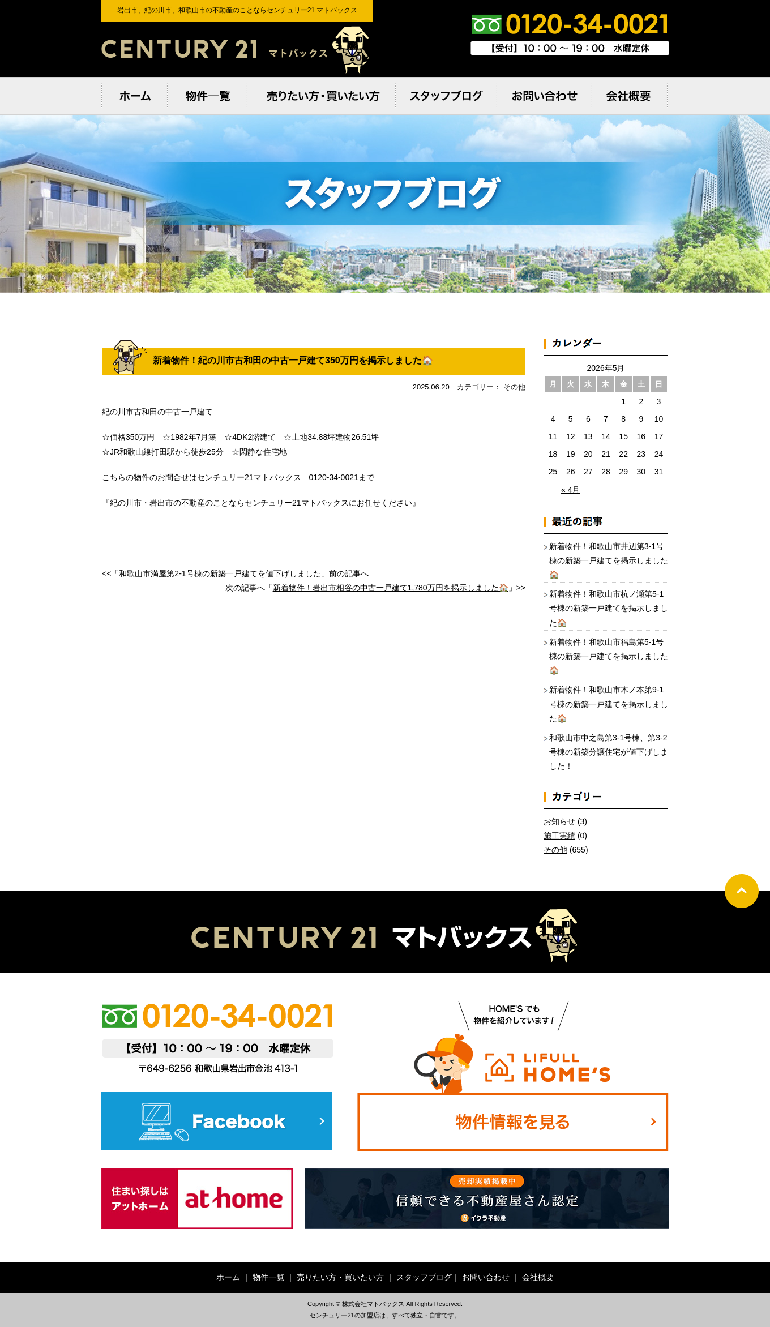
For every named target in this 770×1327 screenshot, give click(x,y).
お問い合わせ (486, 1277)
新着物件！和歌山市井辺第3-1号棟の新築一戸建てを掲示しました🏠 (608, 560)
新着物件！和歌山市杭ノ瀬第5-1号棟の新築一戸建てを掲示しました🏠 (608, 608)
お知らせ (559, 821)
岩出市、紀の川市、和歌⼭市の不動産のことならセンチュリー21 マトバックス (237, 49)
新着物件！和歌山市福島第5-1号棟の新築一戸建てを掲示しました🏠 (608, 656)
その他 (555, 849)
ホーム (228, 1277)
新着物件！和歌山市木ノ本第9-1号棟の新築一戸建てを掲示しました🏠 (608, 703)
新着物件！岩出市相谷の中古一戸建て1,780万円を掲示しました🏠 (390, 587)
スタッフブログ (424, 1277)
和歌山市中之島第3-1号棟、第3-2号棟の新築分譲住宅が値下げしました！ (608, 751)
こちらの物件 (125, 477)
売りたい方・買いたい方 (340, 1277)
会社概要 (538, 1277)
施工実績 (559, 835)
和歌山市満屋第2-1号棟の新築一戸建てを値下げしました (219, 573)
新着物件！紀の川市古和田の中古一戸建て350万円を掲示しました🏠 (293, 360)
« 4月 (570, 489)
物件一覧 (268, 1277)
